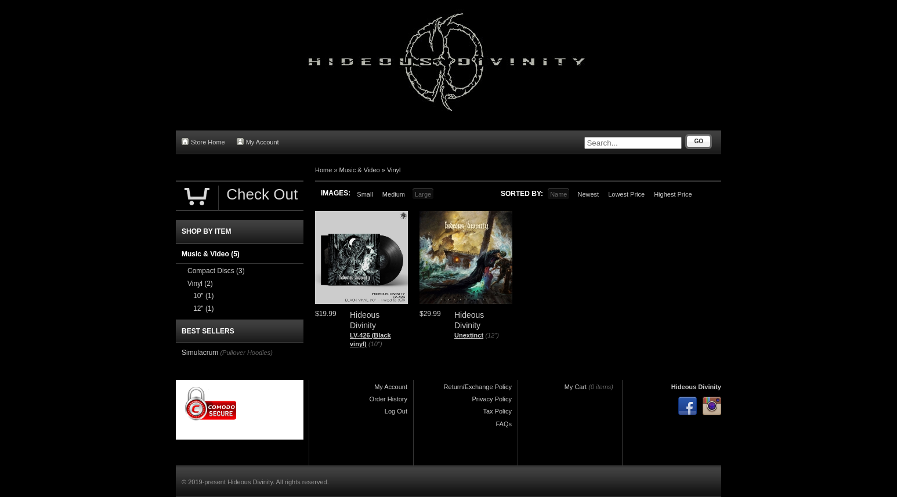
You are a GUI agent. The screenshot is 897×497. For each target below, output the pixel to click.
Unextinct (468, 335)
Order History (388, 399)
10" (203, 296)
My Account (258, 142)
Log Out (396, 411)
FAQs (503, 423)
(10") (375, 343)
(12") (491, 335)
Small (365, 194)
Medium (393, 194)
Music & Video (359, 169)
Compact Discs (216, 271)
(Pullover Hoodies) (246, 352)
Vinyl (394, 169)
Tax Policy (497, 411)
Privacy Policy (492, 399)
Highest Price (673, 194)
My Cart (576, 386)
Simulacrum (200, 353)
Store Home (203, 142)
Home (323, 169)
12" (203, 308)
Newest (588, 194)
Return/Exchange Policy (478, 386)
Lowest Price (626, 194)
